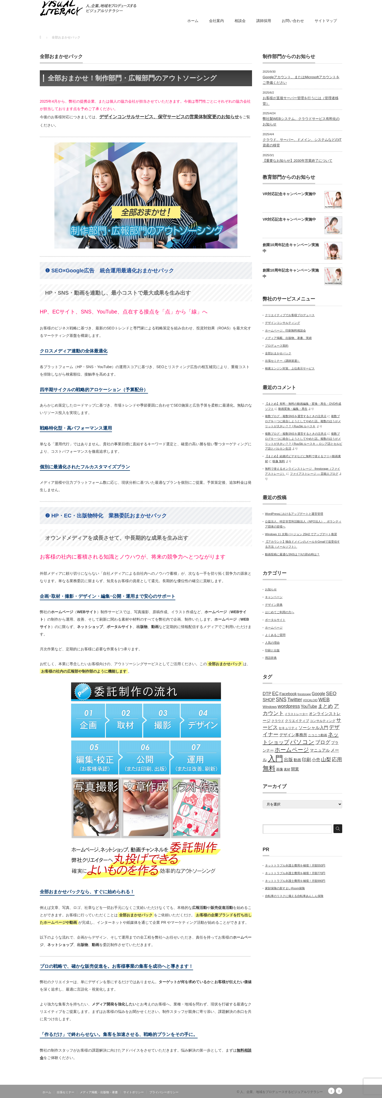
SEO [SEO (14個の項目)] (331, 693)
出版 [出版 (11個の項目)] (288, 759)
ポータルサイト (275, 619)
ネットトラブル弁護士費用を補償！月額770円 (295, 873)
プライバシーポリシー (164, 1092)
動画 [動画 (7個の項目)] (297, 760)
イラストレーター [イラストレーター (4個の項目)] (296, 714)
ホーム (192, 21)
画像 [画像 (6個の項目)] (279, 769)
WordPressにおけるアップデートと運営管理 (294, 513)
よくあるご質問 (275, 635)
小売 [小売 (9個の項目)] (316, 759)
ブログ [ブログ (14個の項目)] (322, 742)
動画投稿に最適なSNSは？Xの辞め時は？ (292, 554)
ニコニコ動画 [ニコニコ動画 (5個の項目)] (317, 735)
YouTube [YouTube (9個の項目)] (309, 706)
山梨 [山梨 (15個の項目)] (326, 759)
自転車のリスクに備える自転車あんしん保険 (294, 895)
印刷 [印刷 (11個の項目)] (306, 759)
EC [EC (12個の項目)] (275, 693)
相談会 (240, 21)
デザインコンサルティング (282, 322)
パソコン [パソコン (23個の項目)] (302, 742)
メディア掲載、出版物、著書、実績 (288, 337)
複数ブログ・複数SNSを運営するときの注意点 (296, 416)
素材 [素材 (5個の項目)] (287, 769)
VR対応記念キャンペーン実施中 (289, 194)
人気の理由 (272, 642)
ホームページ (274, 627)
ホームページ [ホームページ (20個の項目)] (292, 750)
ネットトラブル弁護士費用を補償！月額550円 (295, 865)
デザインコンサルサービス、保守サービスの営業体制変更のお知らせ (169, 116)
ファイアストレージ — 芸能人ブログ (314, 473)
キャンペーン (274, 597)
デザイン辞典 (274, 604)
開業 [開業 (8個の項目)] (295, 769)
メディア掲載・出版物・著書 (99, 1092)
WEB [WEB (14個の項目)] (324, 699)
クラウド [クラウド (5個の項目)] (277, 721)
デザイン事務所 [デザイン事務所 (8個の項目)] (293, 735)
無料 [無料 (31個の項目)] (269, 768)
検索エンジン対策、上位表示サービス (290, 368)
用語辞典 (271, 657)
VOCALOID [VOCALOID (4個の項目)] (310, 700)
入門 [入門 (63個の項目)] (275, 758)
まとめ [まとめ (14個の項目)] (325, 706)
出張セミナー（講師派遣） (282, 360)
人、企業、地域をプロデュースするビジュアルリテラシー (281, 1092)
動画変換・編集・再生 (292, 408)
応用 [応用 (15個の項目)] (337, 759)
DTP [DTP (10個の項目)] (267, 693)
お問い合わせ (293, 21)
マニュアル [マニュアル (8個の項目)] (320, 750)
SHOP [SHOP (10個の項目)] (269, 699)
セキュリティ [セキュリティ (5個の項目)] (288, 728)
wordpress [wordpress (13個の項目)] (289, 706)
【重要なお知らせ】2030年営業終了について (297, 161)
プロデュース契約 (276, 345)
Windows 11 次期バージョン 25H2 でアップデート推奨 (301, 534)
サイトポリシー (133, 1092)
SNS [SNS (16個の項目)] (281, 699)
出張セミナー (65, 1092)
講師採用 (263, 21)
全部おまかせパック (278, 353)
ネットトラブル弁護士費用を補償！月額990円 (295, 880)
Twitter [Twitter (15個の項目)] (294, 699)
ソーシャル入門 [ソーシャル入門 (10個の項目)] (313, 727)
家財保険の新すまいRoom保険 (285, 888)
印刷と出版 (272, 650)
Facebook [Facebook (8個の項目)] (288, 694)
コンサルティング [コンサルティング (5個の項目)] (322, 721)
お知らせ (271, 589)
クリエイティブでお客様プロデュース (290, 315)
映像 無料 (278, 461)
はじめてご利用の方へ (279, 612)
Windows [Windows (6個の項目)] (270, 707)
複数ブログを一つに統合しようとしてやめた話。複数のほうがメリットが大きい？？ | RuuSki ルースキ (303, 421)
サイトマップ (326, 21)
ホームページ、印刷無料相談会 (285, 330)
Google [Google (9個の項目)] (318, 693)
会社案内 (216, 21)
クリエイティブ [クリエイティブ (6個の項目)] (297, 721)
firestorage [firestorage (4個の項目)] (304, 694)
